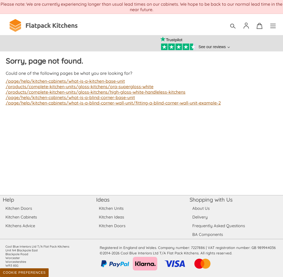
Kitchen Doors (18, 208)
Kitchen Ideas (111, 217)
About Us (200, 208)
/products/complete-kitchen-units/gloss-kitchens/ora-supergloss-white (78, 86)
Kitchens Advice (20, 225)
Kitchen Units (111, 208)
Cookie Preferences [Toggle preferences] (24, 273)
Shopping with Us (211, 199)
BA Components (207, 234)
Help (8, 199)
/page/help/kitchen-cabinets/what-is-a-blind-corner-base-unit (69, 97)
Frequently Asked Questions (218, 225)
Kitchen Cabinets (21, 217)
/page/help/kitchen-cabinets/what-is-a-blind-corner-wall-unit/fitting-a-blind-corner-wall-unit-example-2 (111, 103)
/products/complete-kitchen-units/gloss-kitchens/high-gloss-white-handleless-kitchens (93, 92)
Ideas (103, 199)
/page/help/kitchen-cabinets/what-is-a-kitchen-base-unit (64, 81)
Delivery (200, 217)
